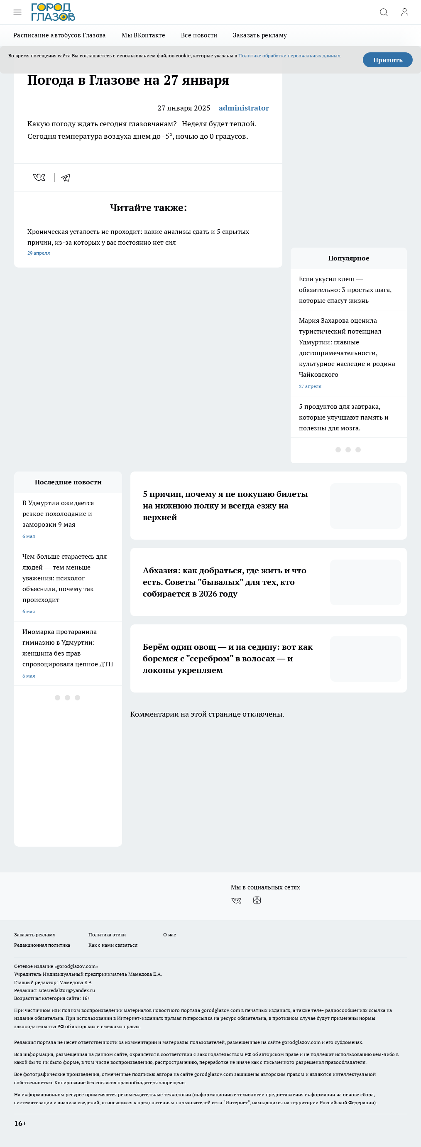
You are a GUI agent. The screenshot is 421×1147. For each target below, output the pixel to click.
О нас (169, 934)
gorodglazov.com (220, 1010)
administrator (244, 108)
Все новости (199, 35)
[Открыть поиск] (383, 12)
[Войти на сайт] (404, 12)
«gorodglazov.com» (76, 966)
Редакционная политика (42, 945)
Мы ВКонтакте (143, 35)
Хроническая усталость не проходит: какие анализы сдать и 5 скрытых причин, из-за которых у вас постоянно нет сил (148, 242)
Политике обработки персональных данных (289, 55)
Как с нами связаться (112, 945)
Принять (388, 60)
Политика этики (107, 934)
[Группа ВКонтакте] (236, 900)
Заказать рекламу (260, 35)
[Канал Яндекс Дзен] (257, 900)
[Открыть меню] (17, 12)
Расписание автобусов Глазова (59, 35)
